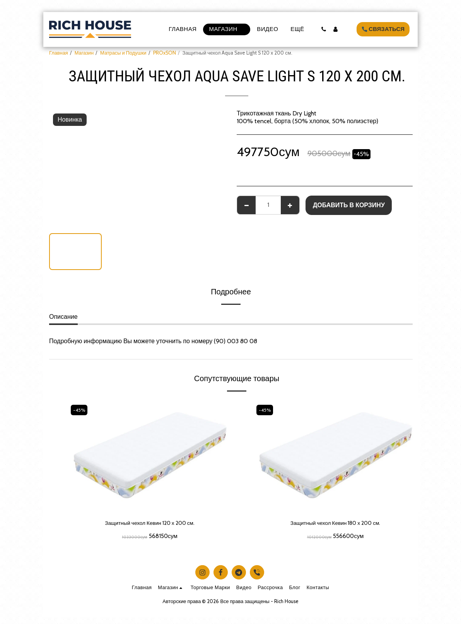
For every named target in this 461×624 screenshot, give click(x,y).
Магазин (84, 53)
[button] (323, 29)
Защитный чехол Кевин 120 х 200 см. (150, 523)
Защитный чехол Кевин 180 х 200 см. (335, 523)
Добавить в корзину (349, 205)
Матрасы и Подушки (123, 53)
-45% (80, 410)
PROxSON (164, 53)
